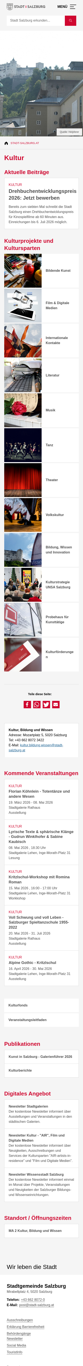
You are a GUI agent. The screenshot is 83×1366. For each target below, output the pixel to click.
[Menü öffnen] (66, 7)
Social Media (16, 1345)
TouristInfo (14, 1352)
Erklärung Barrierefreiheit (25, 1327)
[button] (27, 704)
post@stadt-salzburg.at (36, 1305)
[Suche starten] (70, 21)
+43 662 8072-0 (33, 1299)
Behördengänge (19, 1333)
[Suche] (36, 21)
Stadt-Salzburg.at (25, 143)
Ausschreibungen (20, 1320)
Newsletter (15, 1338)
